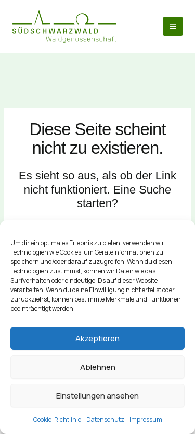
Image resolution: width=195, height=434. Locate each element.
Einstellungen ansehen (97, 395)
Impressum (145, 419)
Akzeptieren (97, 338)
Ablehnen (97, 366)
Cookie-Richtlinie (57, 419)
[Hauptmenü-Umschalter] (173, 26)
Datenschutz (105, 419)
